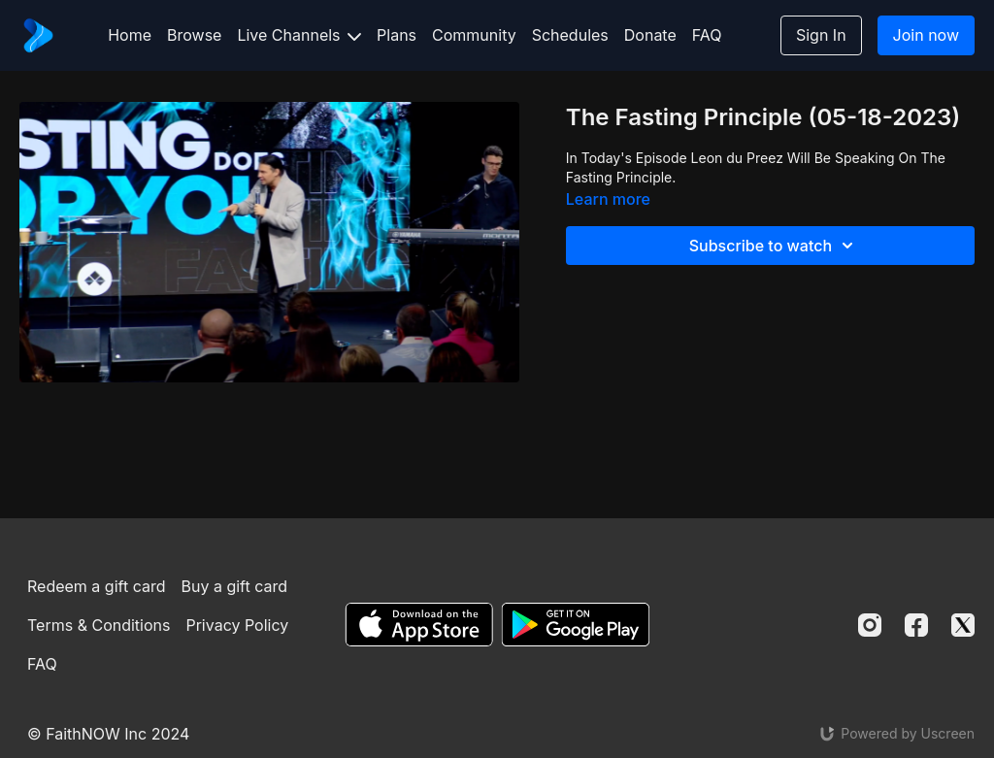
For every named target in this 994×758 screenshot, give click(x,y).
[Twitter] (963, 625)
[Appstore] (419, 624)
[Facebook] (916, 625)
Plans (396, 35)
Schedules (570, 35)
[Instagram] (869, 625)
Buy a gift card (234, 586)
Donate (650, 35)
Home (129, 35)
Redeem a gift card (96, 586)
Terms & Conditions (98, 625)
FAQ (707, 35)
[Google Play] (575, 624)
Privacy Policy (236, 625)
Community (474, 35)
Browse (194, 35)
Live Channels (299, 35)
